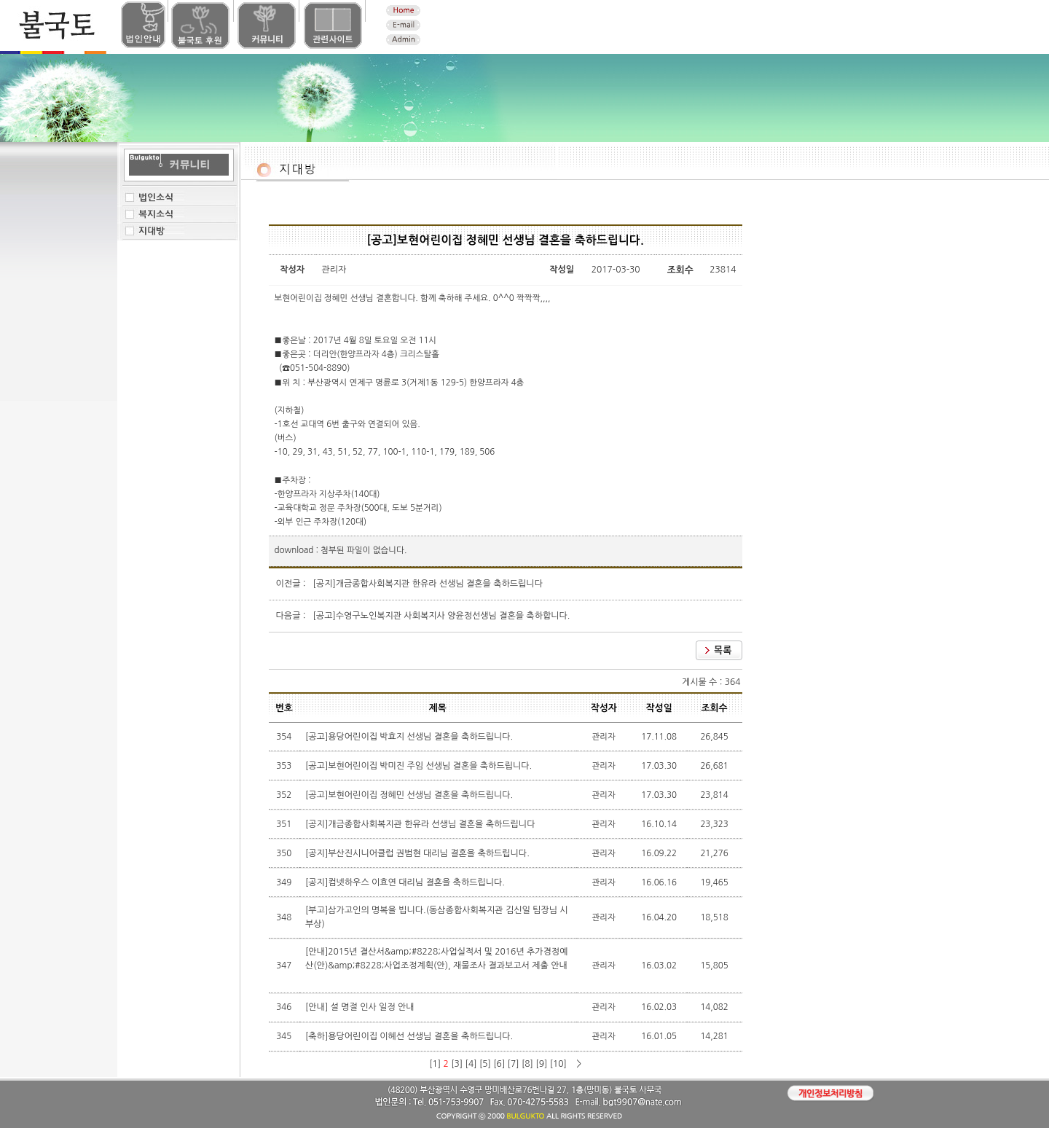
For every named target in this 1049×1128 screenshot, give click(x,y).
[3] (457, 1064)
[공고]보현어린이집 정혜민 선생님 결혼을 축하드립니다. (410, 795)
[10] (558, 1064)
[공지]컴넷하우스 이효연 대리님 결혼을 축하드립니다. (406, 882)
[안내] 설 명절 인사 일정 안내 (361, 1007)
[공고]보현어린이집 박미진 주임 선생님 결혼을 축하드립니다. (420, 765)
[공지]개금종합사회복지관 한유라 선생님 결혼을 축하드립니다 (428, 583)
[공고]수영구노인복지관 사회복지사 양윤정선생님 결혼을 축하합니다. (441, 615)
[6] (499, 1064)
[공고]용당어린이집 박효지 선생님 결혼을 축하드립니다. (410, 736)
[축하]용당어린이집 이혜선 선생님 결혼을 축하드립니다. (410, 1036)
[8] (527, 1064)
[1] (435, 1064)
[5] (485, 1064)
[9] (541, 1064)
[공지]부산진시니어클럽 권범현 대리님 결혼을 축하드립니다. (418, 853)
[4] (471, 1064)
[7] (513, 1064)
